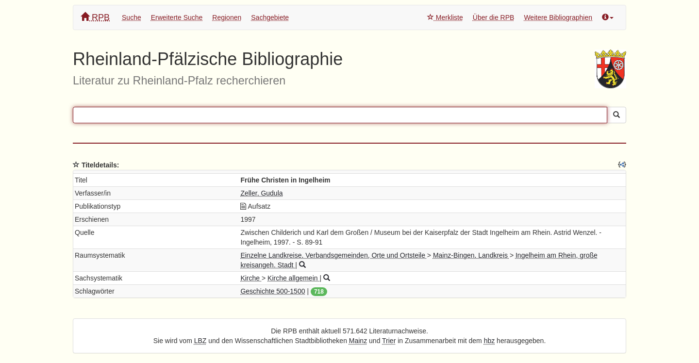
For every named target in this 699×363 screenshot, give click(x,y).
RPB (95, 17)
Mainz (358, 341)
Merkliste (445, 17)
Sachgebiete (270, 17)
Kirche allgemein (293, 278)
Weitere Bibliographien (558, 17)
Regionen (226, 17)
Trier (389, 341)
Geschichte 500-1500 (272, 291)
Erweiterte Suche (177, 17)
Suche (131, 17)
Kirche (251, 278)
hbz (489, 341)
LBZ (200, 341)
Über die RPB (494, 17)
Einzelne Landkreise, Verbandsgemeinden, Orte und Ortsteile (333, 255)
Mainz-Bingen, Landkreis (471, 255)
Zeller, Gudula (261, 193)
